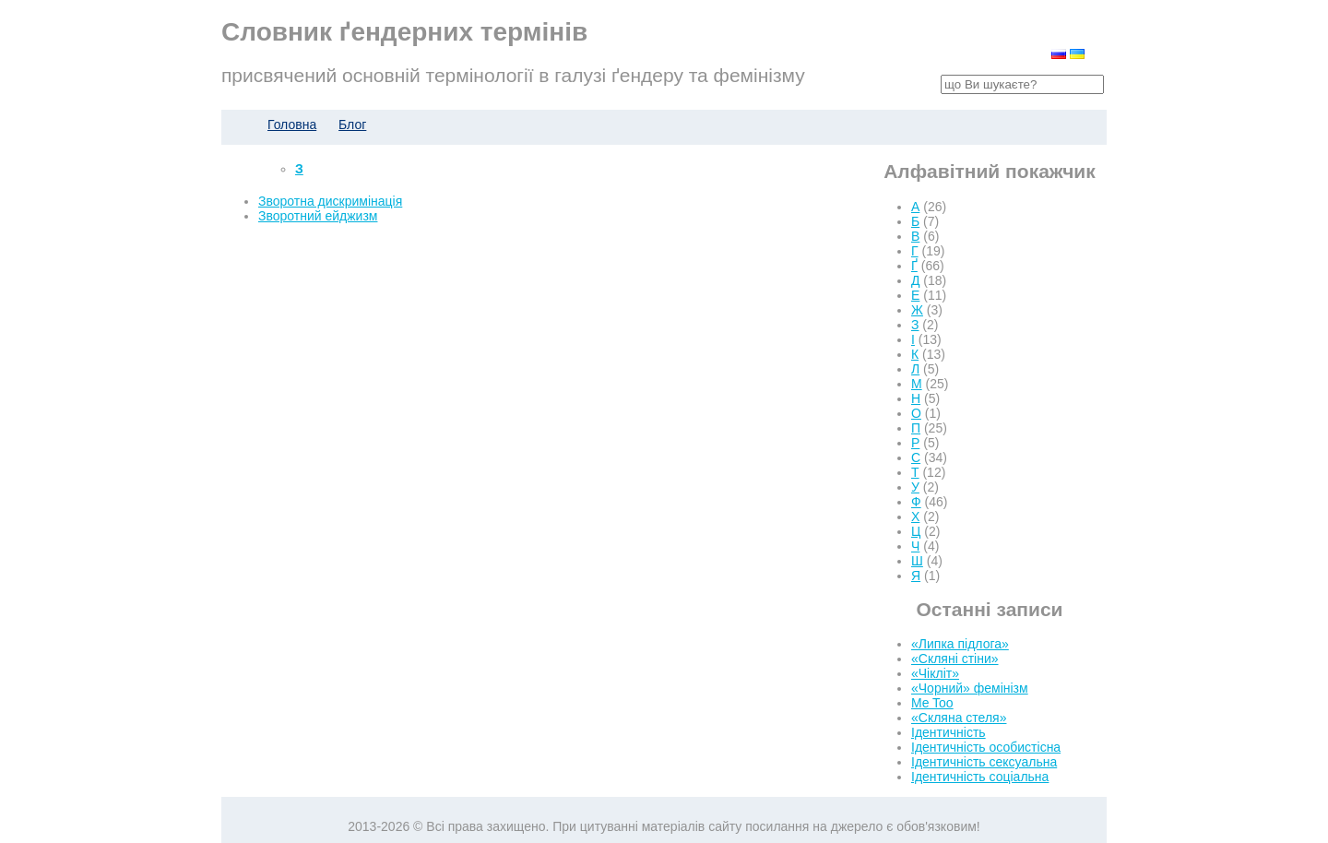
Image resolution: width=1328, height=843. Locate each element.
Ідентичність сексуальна (984, 761)
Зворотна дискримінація (330, 201)
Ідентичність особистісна (986, 747)
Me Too (932, 702)
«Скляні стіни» (955, 658)
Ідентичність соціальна (980, 776)
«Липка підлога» (960, 643)
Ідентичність (948, 732)
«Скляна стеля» (958, 717)
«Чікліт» (935, 673)
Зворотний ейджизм (317, 215)
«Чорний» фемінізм (969, 688)
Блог (352, 124)
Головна (291, 124)
